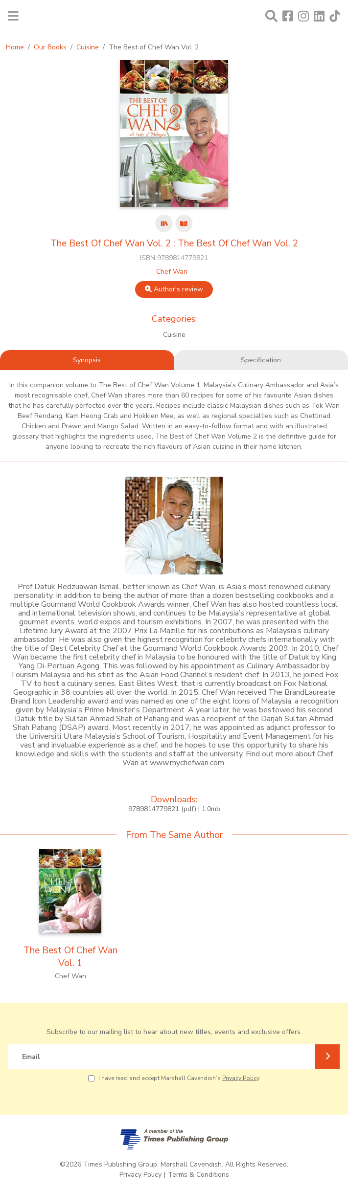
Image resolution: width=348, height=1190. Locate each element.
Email (31, 1056)
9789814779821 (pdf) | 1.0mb (174, 809)
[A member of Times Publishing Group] (174, 1139)
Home (15, 47)
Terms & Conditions (198, 1174)
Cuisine (87, 47)
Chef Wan (171, 271)
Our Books (50, 47)
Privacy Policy (240, 1078)
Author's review (174, 289)
